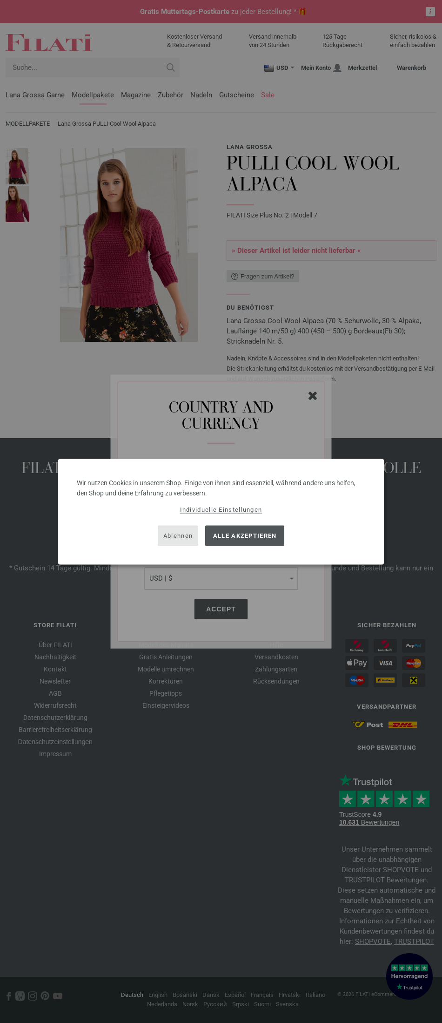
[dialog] (221, 511)
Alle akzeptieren (245, 535)
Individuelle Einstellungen (221, 509)
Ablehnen (178, 535)
